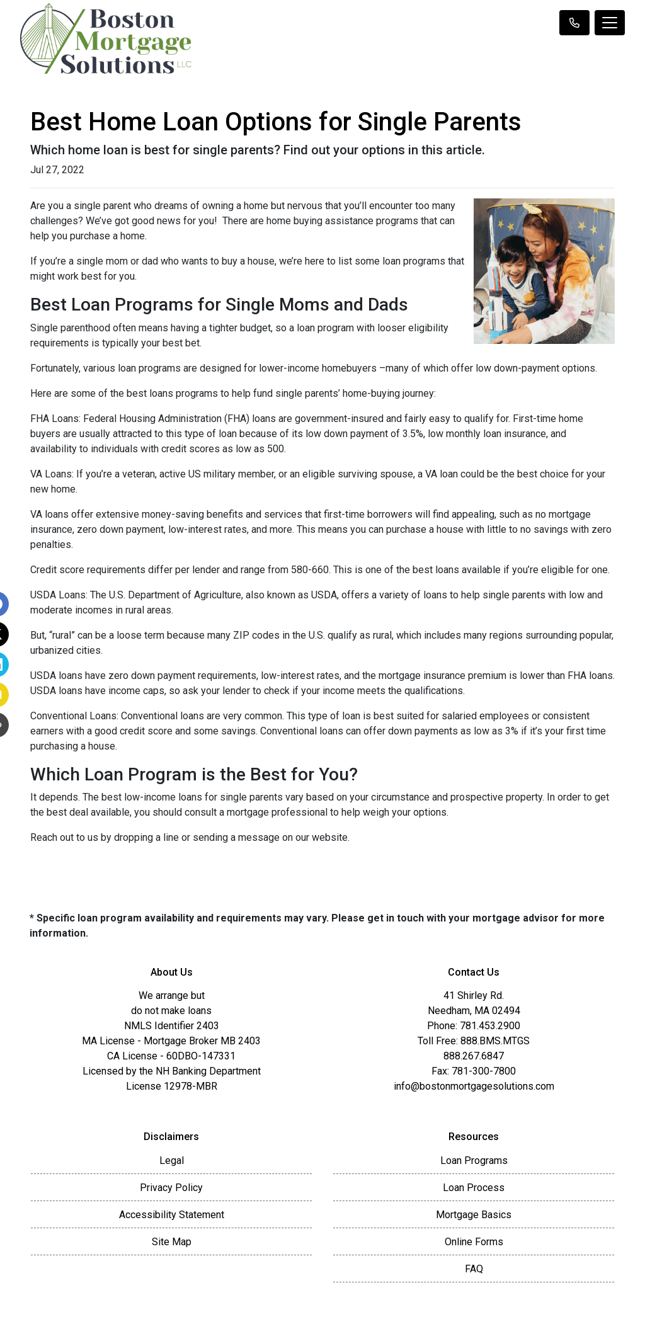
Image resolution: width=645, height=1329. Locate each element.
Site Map (171, 1242)
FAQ (474, 1269)
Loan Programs (474, 1160)
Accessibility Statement (171, 1215)
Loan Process (474, 1188)
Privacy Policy (171, 1188)
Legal (171, 1160)
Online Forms (474, 1242)
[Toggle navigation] (610, 22)
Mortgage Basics (473, 1215)
